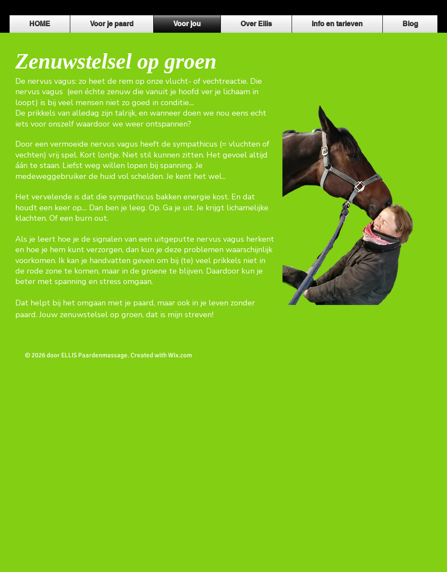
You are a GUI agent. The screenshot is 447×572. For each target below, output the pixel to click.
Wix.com (180, 355)
